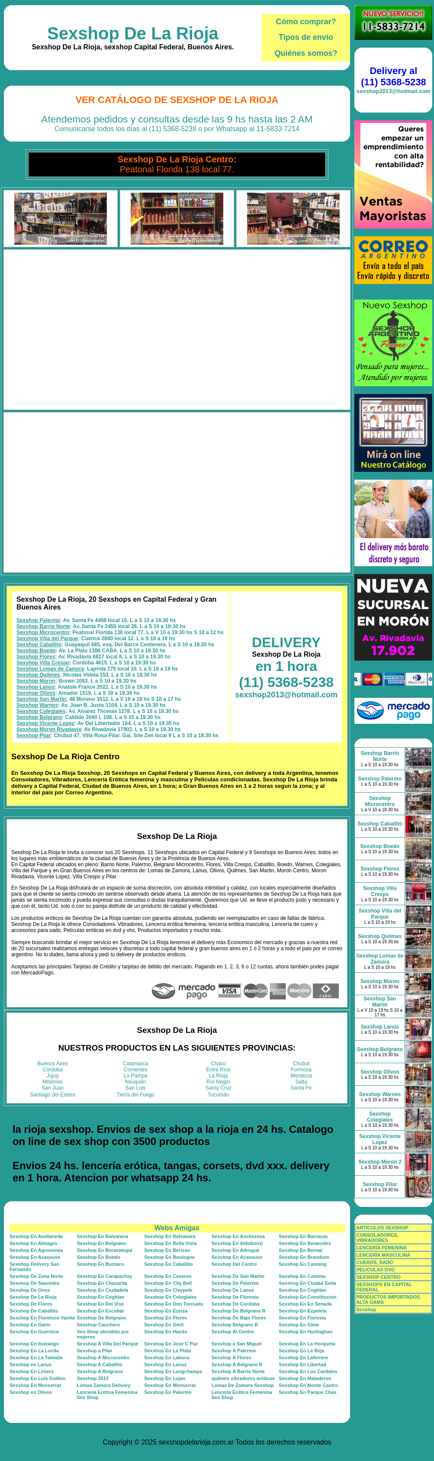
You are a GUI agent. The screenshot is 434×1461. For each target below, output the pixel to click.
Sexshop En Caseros (167, 1276)
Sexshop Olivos (35, 693)
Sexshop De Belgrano (101, 1317)
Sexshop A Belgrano (100, 1371)
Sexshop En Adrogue (236, 1250)
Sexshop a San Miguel (237, 1343)
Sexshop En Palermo (167, 1392)
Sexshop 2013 (93, 1378)
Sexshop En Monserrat (35, 1385)
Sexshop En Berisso (167, 1250)
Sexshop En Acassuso (35, 1257)
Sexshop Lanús (35, 687)
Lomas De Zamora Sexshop (243, 1385)
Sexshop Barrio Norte (43, 626)
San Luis (135, 1088)
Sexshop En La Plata (167, 1350)
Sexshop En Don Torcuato (173, 1303)
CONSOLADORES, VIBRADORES (377, 1237)
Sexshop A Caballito (100, 1364)
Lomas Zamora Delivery (104, 1385)
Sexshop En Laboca (167, 1357)
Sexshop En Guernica (34, 1331)
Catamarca (135, 1064)
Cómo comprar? (306, 21)
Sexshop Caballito (38, 645)
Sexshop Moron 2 (380, 1162)
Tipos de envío (306, 37)
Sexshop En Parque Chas (307, 1392)
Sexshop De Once (30, 1290)
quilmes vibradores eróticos (243, 1378)
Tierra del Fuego (135, 1095)
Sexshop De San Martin (238, 1276)
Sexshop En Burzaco (100, 1264)
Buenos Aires (52, 1064)
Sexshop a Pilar (95, 1350)
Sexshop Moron (35, 681)
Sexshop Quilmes (38, 675)
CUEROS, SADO (374, 1262)
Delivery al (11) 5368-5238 (393, 76)
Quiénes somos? (305, 53)
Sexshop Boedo (36, 651)
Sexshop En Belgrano (101, 1243)
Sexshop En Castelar (302, 1276)
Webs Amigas (176, 1228)
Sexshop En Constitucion (307, 1297)
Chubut (301, 1064)
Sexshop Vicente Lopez (45, 723)
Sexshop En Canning (302, 1264)
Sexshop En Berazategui (104, 1250)
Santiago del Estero (52, 1095)
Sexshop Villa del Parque (47, 638)
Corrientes (136, 1070)
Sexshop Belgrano (39, 717)
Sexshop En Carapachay (104, 1276)
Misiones (52, 1082)
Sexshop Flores (35, 657)
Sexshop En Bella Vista (170, 1243)
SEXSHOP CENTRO (378, 1277)
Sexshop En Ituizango (34, 1343)
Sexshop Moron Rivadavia (48, 729)
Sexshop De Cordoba (236, 1303)
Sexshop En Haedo (165, 1331)
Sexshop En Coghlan (302, 1290)
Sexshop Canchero (98, 1324)
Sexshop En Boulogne (169, 1257)
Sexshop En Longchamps (173, 1371)
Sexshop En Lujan (164, 1378)
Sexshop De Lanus (233, 1290)
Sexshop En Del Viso (100, 1303)
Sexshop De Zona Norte (36, 1276)
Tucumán (218, 1095)
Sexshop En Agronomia (36, 1250)
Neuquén (135, 1082)
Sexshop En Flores (165, 1317)
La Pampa (136, 1076)
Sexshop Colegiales (40, 711)
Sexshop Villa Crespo (43, 663)
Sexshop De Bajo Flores (239, 1317)
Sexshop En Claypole (168, 1290)
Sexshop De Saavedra (34, 1283)
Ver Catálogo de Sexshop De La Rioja (176, 99)
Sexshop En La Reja (301, 1350)
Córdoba (53, 1070)
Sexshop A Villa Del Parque (107, 1343)
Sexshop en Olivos (31, 1392)
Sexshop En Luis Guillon (38, 1378)
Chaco (218, 1064)
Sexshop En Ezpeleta (303, 1310)
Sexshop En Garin (30, 1324)
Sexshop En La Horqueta (307, 1343)
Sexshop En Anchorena (238, 1236)
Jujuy (53, 1076)
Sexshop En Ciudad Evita (307, 1283)
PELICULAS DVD (375, 1269)
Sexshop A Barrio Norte (238, 1371)
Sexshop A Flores (231, 1357)
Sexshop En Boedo (98, 1257)
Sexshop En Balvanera (103, 1236)
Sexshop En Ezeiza (165, 1310)
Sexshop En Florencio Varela (42, 1317)
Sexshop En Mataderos (305, 1378)
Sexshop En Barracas (303, 1236)
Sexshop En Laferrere (303, 1357)
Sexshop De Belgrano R (239, 1310)
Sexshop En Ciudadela (103, 1290)
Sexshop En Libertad (302, 1364)
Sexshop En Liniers (32, 1371)
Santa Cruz (218, 1088)
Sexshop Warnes (37, 705)
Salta (301, 1082)
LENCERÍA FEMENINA (381, 1247)
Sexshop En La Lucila (34, 1350)
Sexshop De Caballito (34, 1310)
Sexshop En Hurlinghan (305, 1331)
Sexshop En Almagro (33, 1243)
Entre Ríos (218, 1070)
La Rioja (218, 1076)
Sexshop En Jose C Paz (171, 1343)
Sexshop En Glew (298, 1324)
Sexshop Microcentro (42, 632)
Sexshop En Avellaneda (36, 1236)
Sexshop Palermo (38, 620)
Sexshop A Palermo (234, 1350)
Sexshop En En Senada (305, 1303)
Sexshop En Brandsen (304, 1257)
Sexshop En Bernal (300, 1250)
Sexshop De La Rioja (133, 33)
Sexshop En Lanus (165, 1364)
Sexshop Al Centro (233, 1331)
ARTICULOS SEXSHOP (382, 1227)
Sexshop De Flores (31, 1303)
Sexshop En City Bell (168, 1283)
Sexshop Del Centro (234, 1264)
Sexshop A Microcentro (103, 1357)
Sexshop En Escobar (100, 1310)
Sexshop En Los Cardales (308, 1371)
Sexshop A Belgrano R (237, 1364)
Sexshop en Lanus (30, 1364)
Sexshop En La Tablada (36, 1357)
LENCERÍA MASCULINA (383, 1255)
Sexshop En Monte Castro (308, 1385)
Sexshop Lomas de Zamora (50, 669)
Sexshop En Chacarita (102, 1283)
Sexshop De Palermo (235, 1283)
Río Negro (218, 1082)
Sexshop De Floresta (235, 1297)
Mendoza (301, 1076)
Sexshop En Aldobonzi (237, 1243)
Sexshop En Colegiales (170, 1297)
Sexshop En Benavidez (305, 1243)
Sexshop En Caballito (168, 1264)
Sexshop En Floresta (302, 1317)
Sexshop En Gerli (163, 1324)
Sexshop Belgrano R (235, 1324)
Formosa (301, 1070)
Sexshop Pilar (33, 735)
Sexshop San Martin (41, 699)
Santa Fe (301, 1088)
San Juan (53, 1088)
